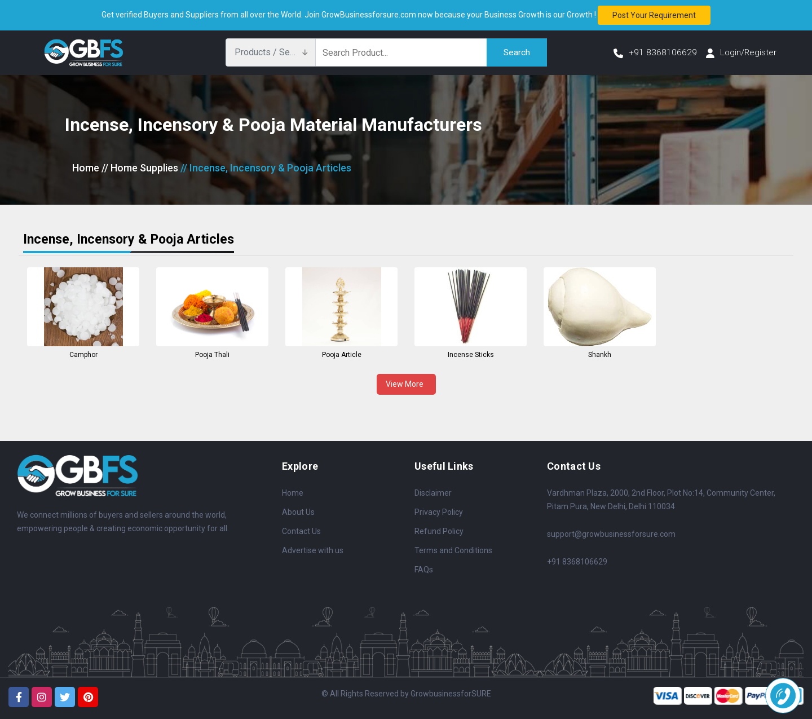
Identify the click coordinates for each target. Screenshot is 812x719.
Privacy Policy (438, 512)
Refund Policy (439, 531)
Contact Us (301, 531)
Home (85, 168)
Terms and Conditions (453, 550)
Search (516, 52)
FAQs (423, 569)
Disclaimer (433, 492)
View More (406, 384)
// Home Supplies (140, 168)
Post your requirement (654, 15)
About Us (298, 512)
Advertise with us (312, 550)
